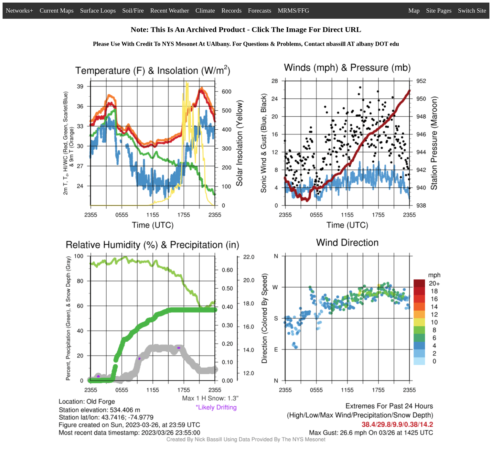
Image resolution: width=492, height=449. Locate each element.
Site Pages (439, 10)
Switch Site (472, 10)
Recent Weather (169, 10)
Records (231, 10)
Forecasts (259, 10)
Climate (205, 10)
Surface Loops (98, 10)
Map (414, 10)
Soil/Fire (133, 10)
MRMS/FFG (293, 10)
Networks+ (19, 10)
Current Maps (57, 10)
